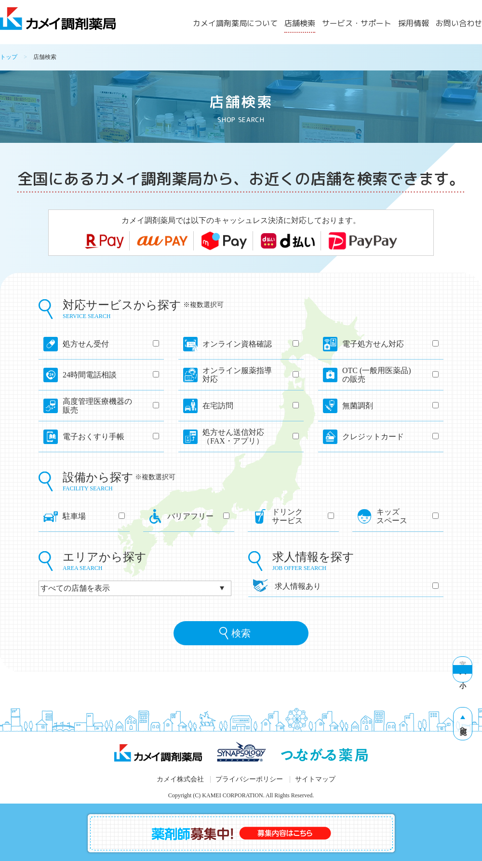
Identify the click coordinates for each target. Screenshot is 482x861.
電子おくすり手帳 (111, 436)
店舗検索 (299, 23)
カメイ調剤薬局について (235, 23)
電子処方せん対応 (390, 344)
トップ (8, 57)
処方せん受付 (111, 344)
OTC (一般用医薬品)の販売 (390, 374)
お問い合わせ (459, 23)
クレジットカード (390, 436)
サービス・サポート (356, 23)
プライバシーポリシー (249, 779)
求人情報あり (357, 586)
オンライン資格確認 (250, 344)
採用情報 (413, 23)
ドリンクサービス (303, 516)
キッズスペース (407, 516)
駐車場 (94, 516)
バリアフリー (198, 516)
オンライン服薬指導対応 (250, 374)
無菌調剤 (390, 406)
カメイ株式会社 (180, 779)
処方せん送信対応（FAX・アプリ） (250, 436)
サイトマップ (315, 779)
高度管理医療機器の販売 (111, 405)
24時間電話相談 (111, 375)
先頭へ (463, 727)
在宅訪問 (250, 406)
